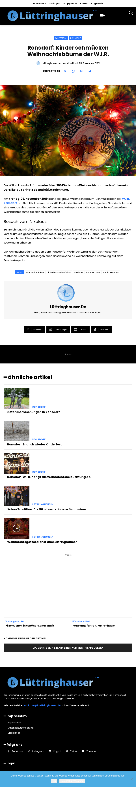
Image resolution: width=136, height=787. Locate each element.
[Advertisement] (68, 579)
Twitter (73, 751)
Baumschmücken (35, 272)
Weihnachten (93, 272)
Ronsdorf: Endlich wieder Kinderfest (34, 444)
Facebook (17, 751)
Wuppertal (61, 38)
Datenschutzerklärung (72, 781)
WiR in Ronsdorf (111, 272)
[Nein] (131, 779)
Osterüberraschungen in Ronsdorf (33, 412)
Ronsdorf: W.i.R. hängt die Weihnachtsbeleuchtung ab (48, 477)
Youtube (91, 751)
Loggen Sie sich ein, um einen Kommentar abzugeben (68, 647)
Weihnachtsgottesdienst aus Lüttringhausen (42, 542)
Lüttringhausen (42, 504)
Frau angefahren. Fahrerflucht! (94, 625)
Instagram (38, 751)
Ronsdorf (75, 38)
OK (54, 781)
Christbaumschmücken (59, 272)
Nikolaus (78, 272)
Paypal (57, 751)
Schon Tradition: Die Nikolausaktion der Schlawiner (46, 509)
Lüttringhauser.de (51, 63)
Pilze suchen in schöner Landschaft (29, 625)
